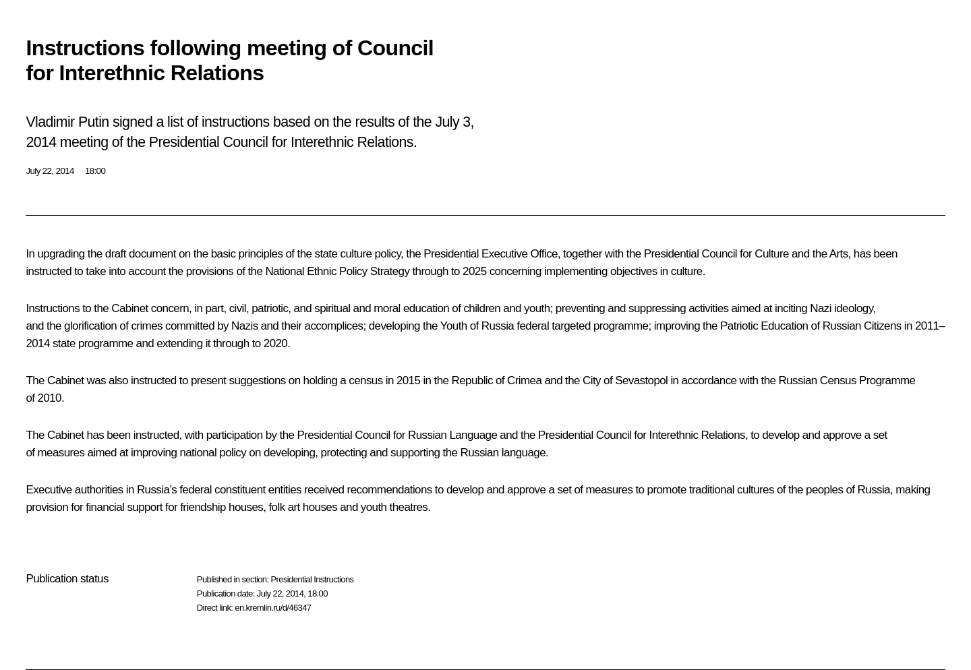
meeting (84, 142)
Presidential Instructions (311, 579)
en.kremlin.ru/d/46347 (273, 608)
